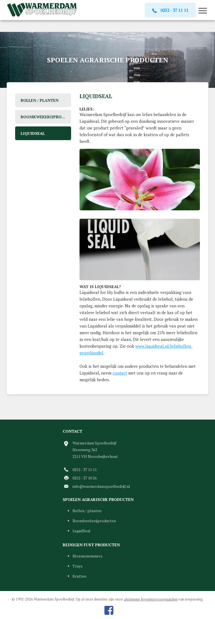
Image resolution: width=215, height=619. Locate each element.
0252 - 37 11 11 (85, 469)
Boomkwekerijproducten (46, 116)
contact (120, 373)
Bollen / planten (40, 100)
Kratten (79, 576)
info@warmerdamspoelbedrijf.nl (101, 486)
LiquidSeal (33, 133)
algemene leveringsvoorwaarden (150, 599)
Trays (78, 566)
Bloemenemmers (87, 556)
